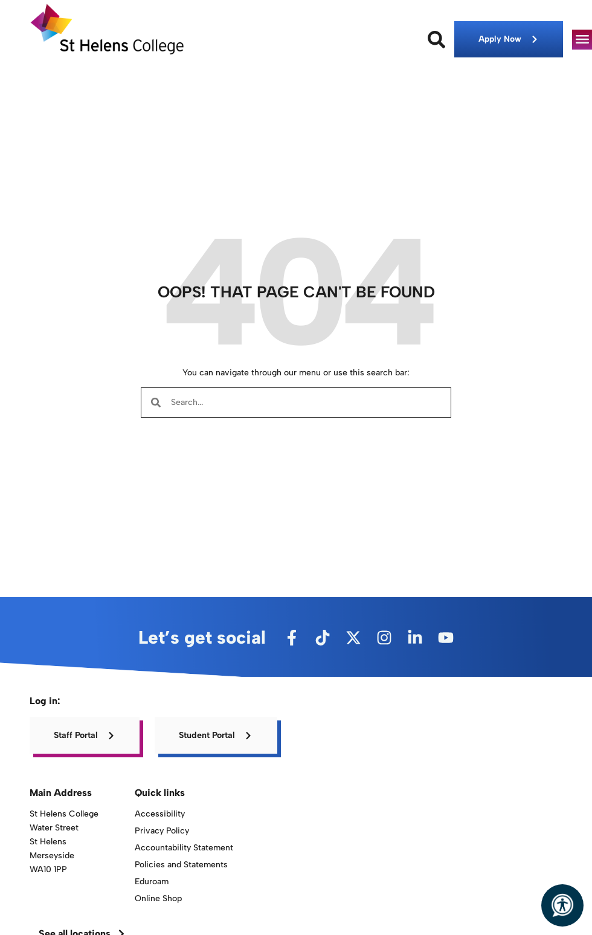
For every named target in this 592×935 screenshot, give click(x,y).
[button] (582, 40)
